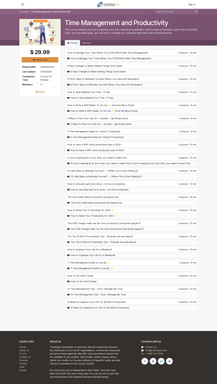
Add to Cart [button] (40, 59)
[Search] (195, 11)
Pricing (22, 363)
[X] (153, 361)
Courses (23, 11)
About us (24, 350)
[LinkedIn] (161, 361)
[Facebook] (144, 361)
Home (22, 347)
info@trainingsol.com (156, 350)
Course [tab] (72, 42)
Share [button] (40, 91)
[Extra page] (169, 361)
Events (22, 370)
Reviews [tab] (86, 42)
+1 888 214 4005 (154, 353)
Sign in (191, 4)
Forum (22, 353)
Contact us (25, 357)
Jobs (21, 366)
